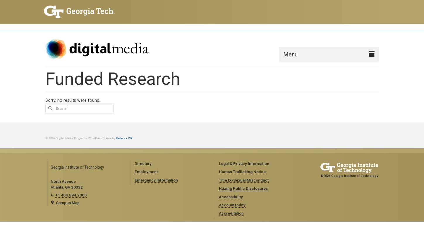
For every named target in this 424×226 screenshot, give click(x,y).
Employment (146, 171)
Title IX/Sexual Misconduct (244, 180)
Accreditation (231, 213)
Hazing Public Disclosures (243, 188)
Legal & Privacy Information (244, 163)
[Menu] (329, 54)
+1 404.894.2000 (71, 195)
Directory (143, 163)
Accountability (232, 205)
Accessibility (231, 196)
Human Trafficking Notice (242, 171)
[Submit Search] (49, 108)
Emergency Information (156, 180)
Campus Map (68, 202)
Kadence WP (124, 138)
